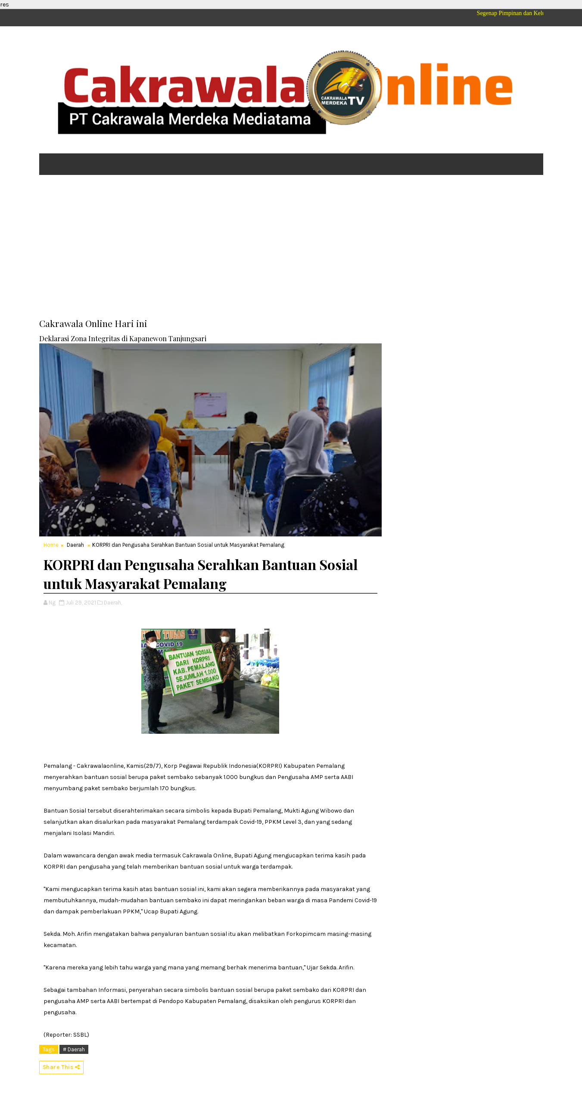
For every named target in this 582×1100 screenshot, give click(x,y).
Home (51, 545)
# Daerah (74, 1049)
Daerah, (113, 602)
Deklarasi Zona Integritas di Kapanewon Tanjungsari (122, 338)
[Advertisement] (291, 248)
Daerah (75, 545)
